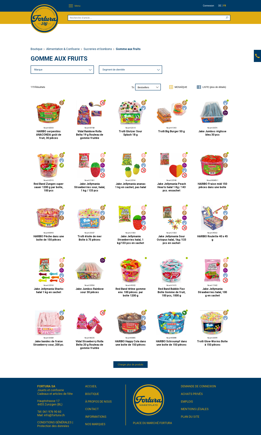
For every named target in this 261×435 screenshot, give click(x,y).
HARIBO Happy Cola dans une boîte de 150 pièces (130, 343)
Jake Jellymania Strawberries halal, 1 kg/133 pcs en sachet (130, 240)
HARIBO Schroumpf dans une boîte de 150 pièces (171, 343)
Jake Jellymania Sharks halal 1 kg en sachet (48, 290)
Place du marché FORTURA (152, 423)
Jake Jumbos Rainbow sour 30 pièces (90, 290)
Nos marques (95, 424)
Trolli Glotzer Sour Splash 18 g (130, 133)
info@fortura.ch (54, 415)
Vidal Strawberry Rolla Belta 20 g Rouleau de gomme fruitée (89, 345)
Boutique (36, 49)
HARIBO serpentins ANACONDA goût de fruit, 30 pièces (48, 135)
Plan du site (190, 416)
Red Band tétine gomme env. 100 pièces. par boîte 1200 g (131, 292)
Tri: (133, 87)
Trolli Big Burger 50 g (171, 131)
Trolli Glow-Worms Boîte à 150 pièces (212, 343)
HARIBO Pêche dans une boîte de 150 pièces (48, 238)
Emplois (187, 401)
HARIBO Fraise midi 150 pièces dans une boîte (212, 185)
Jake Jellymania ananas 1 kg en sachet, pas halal (130, 185)
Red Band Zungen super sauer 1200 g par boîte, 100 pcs (49, 187)
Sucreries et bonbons (98, 49)
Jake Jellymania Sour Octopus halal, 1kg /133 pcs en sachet (171, 240)
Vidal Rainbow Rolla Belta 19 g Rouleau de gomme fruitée (89, 135)
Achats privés (192, 394)
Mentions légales (195, 409)
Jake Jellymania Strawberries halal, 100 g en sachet (212, 292)
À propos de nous (98, 401)
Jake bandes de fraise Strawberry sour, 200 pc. (48, 343)
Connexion (208, 5)
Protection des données (53, 426)
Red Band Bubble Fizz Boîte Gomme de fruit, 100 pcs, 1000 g (171, 292)
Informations (95, 416)
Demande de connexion (198, 386)
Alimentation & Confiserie (63, 49)
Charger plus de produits (130, 364)
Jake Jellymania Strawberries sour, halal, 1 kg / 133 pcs (89, 187)
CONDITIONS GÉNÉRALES (54, 422)
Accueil (91, 386)
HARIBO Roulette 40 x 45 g (212, 238)
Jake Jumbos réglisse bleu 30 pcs (212, 133)
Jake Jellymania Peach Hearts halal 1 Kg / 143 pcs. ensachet (171, 187)
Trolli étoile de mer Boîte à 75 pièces (90, 238)
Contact (92, 409)
